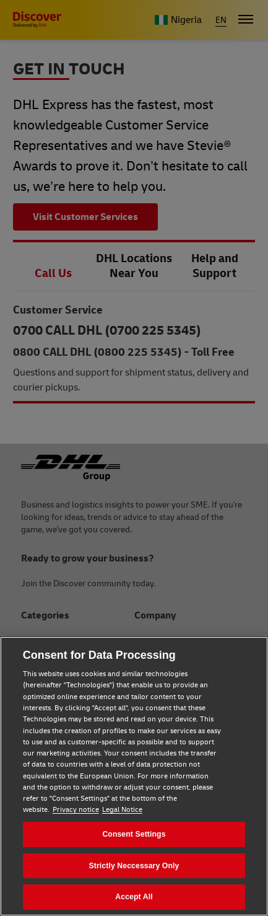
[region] (134, 776)
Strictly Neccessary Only (134, 865)
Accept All (133, 896)
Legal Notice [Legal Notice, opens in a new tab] (122, 809)
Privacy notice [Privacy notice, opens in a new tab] (76, 809)
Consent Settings (133, 834)
